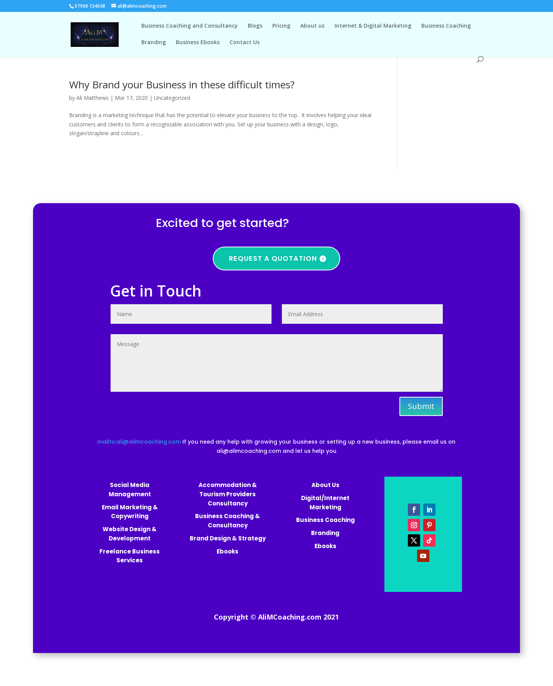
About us (312, 26)
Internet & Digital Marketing (372, 26)
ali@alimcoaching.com (249, 451)
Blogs (255, 26)
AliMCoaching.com (289, 616)
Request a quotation (273, 258)
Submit (421, 406)
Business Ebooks (198, 43)
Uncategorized (172, 97)
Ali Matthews (92, 97)
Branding (153, 43)
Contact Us (245, 43)
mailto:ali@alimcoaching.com (139, 442)
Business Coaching (446, 26)
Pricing (281, 26)
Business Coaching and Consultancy (189, 26)
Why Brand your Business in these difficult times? (182, 84)
